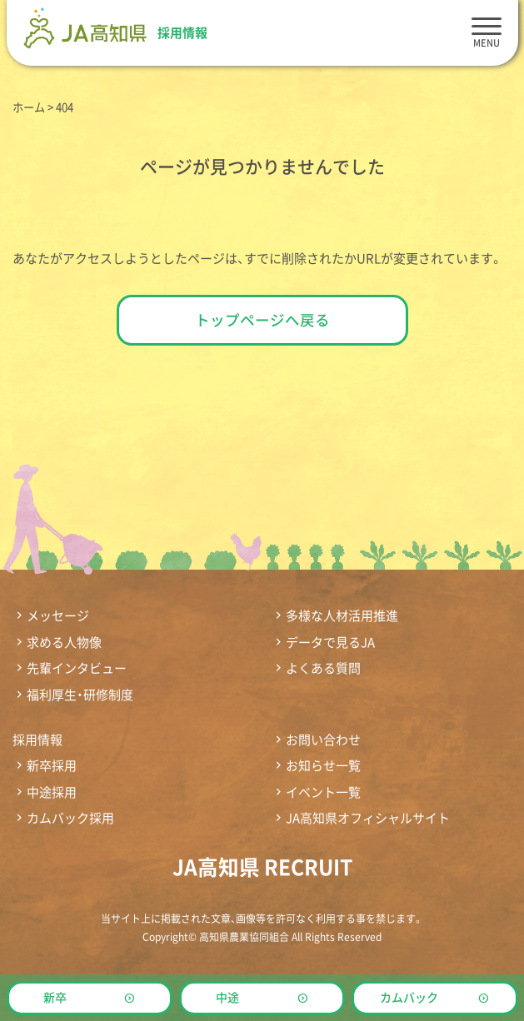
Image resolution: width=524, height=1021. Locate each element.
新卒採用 (52, 765)
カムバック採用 (70, 818)
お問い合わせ (323, 740)
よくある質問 (323, 668)
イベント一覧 (323, 792)
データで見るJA (330, 642)
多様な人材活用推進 (342, 616)
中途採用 (52, 792)
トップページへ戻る (262, 320)
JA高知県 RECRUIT (262, 866)
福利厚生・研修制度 (80, 695)
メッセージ (58, 616)
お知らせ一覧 (323, 765)
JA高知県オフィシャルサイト (368, 818)
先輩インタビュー (77, 668)
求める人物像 (64, 642)
